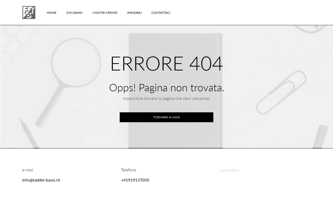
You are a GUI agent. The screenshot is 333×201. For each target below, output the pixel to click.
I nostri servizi (104, 13)
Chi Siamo (74, 13)
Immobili (134, 13)
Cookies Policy (230, 170)
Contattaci (160, 13)
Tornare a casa (166, 117)
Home (51, 13)
